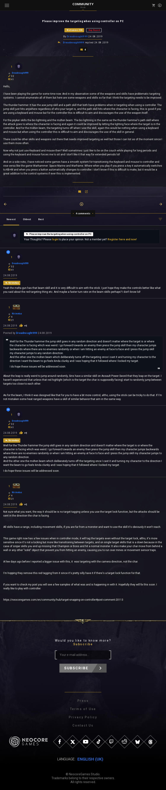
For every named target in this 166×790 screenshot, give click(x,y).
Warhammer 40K (75, 30)
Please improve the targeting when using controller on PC (58, 233)
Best (41, 218)
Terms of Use (83, 708)
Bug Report (94, 30)
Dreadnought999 (77, 36)
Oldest (27, 218)
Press (83, 700)
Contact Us (83, 725)
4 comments (83, 213)
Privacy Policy (83, 716)
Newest (11, 218)
